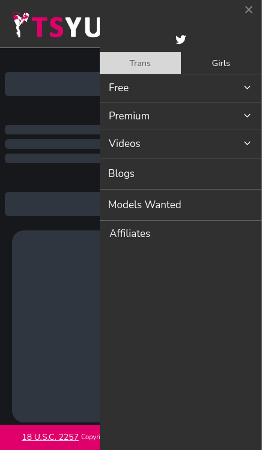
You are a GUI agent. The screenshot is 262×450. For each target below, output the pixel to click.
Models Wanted (144, 205)
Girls (221, 63)
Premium (129, 116)
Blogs (121, 174)
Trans (140, 63)
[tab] (140, 63)
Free (119, 88)
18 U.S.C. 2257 (50, 437)
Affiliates (129, 234)
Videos (125, 144)
